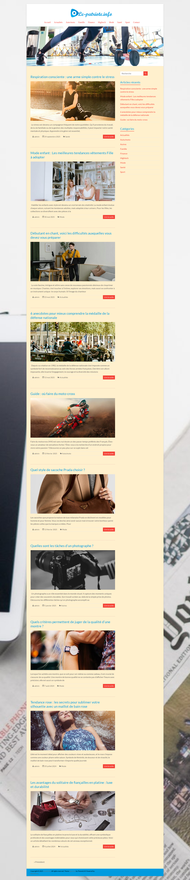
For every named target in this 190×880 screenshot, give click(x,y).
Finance (91, 22)
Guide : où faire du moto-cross (52, 394)
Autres (64, 605)
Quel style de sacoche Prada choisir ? (57, 470)
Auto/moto (70, 22)
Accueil (47, 22)
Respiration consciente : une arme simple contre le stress (72, 77)
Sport (127, 22)
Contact (136, 22)
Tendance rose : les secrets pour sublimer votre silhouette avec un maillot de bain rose (65, 704)
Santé (119, 22)
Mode (111, 22)
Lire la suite (109, 136)
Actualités (58, 22)
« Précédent (39, 862)
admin (36, 136)
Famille (81, 22)
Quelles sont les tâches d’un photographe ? (61, 546)
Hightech (102, 22)
